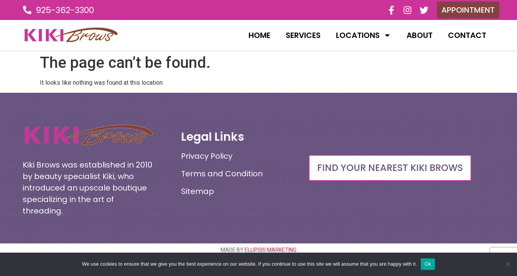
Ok (428, 264)
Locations (363, 35)
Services (303, 35)
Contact (467, 35)
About (420, 35)
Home (259, 35)
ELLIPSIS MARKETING (270, 250)
